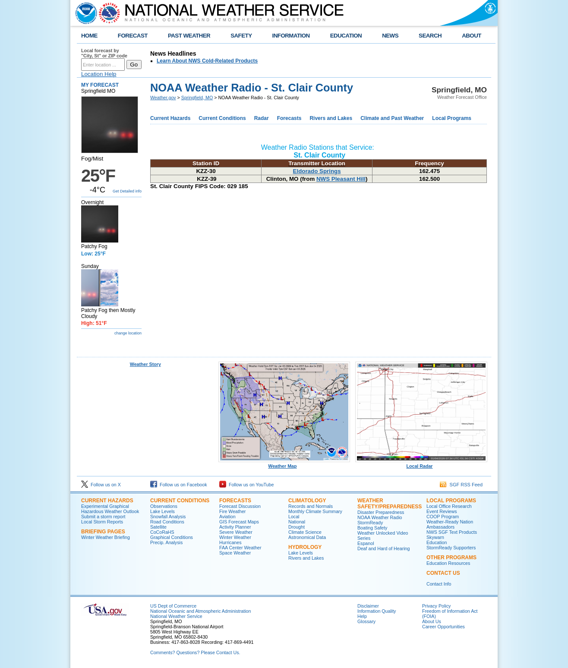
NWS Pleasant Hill (341, 179)
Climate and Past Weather (392, 118)
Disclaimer (368, 605)
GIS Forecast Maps (239, 521)
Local (293, 516)
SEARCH (430, 35)
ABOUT (471, 35)
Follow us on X (101, 484)
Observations (163, 506)
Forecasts (289, 118)
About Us (431, 621)
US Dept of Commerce (173, 605)
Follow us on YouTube (246, 484)
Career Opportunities (443, 626)
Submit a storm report (103, 516)
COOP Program (442, 516)
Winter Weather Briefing (105, 537)
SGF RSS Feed (461, 484)
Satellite (158, 526)
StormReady (370, 522)
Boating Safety (372, 527)
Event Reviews (441, 511)
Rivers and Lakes (330, 118)
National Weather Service (176, 616)
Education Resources (448, 563)
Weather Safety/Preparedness (389, 504)
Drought (296, 526)
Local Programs (451, 118)
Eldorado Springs (317, 171)
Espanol (365, 543)
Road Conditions (167, 521)
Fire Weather (232, 511)
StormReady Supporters (451, 547)
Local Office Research (449, 506)
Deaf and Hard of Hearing (383, 548)
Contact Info (438, 583)
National (296, 521)
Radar (261, 118)
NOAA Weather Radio (379, 517)
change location (128, 333)
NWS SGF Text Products (451, 532)
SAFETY (241, 35)
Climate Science (305, 532)
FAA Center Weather (240, 547)
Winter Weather (235, 537)
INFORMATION (291, 35)
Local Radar (421, 464)
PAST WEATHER (189, 35)
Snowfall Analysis (168, 516)
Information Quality (376, 611)
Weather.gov (163, 97)
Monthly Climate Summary (315, 511)
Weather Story (145, 364)
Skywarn (435, 537)
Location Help (99, 74)
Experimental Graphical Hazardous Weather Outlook (110, 509)
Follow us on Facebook (178, 484)
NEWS (390, 35)
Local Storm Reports (102, 521)
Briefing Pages (103, 532)
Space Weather (235, 552)
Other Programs (451, 558)
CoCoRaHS (162, 532)
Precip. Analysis (166, 542)
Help (362, 616)
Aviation (227, 516)
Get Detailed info (127, 191)
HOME (89, 35)
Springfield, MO (197, 97)
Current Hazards (170, 118)
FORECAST (133, 35)
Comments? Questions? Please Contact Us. (195, 652)
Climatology (307, 501)
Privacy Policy (436, 605)
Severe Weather (235, 532)
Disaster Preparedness (380, 512)
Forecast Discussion (240, 506)
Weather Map (284, 464)
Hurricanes (230, 542)
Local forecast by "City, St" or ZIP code (104, 53)
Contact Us (443, 573)
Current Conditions (222, 118)
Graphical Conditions (171, 537)
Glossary (366, 621)
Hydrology (305, 547)
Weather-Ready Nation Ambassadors (449, 524)
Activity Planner (235, 526)
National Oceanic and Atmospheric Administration (200, 611)
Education (436, 542)
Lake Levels (162, 511)
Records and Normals (310, 506)
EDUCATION (346, 35)
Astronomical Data (307, 537)
